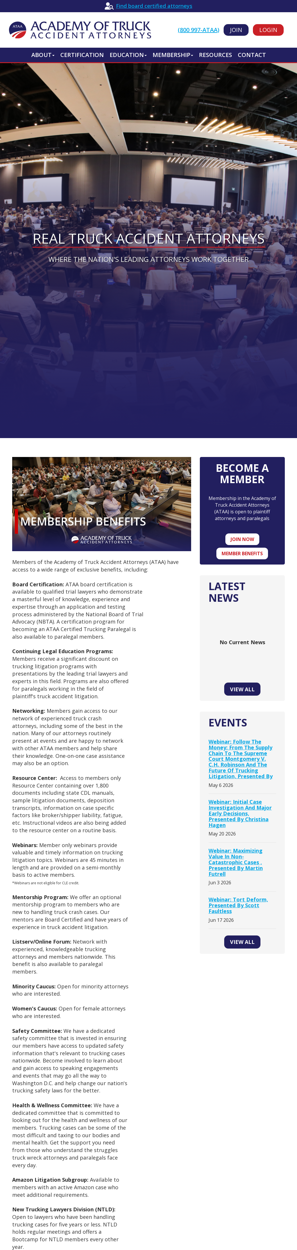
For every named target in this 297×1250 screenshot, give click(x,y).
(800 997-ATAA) (198, 30)
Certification (82, 55)
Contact (252, 55)
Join (236, 30)
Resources (215, 55)
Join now (242, 539)
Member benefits (242, 553)
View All (242, 689)
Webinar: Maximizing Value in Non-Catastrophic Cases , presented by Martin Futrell (236, 862)
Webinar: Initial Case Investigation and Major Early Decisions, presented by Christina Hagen (240, 813)
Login (268, 30)
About (43, 55)
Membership (173, 55)
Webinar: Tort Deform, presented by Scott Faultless (238, 905)
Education (128, 55)
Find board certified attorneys (154, 5)
